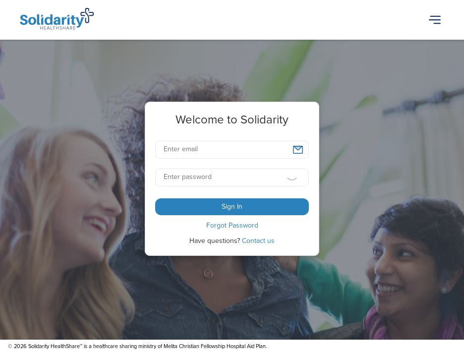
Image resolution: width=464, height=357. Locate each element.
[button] (298, 150)
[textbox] (232, 149)
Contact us (258, 241)
